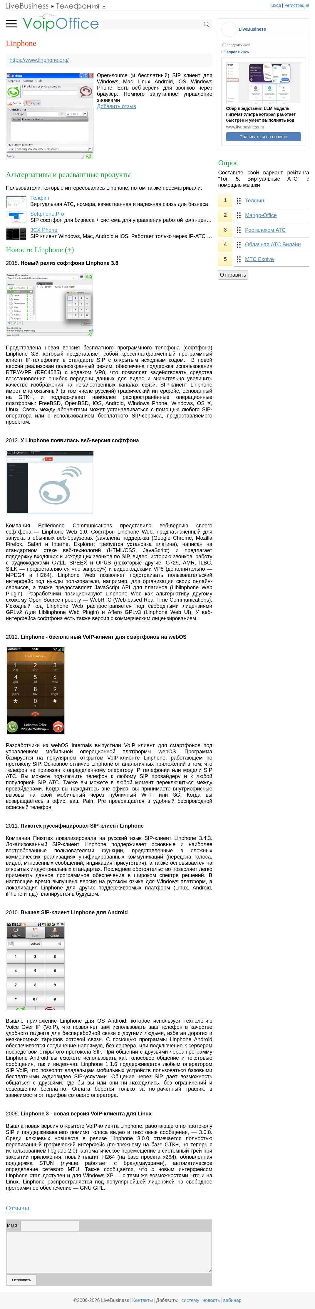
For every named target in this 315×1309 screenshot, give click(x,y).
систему (190, 1300)
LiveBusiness (252, 29)
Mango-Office (261, 215)
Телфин (39, 198)
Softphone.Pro (47, 214)
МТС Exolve (259, 259)
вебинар (232, 1300)
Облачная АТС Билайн (273, 244)
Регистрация (296, 5)
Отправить (233, 275)
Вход (276, 5)
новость (211, 1300)
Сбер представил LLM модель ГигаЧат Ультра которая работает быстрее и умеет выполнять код (261, 114)
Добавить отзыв (116, 106)
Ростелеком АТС (265, 230)
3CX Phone (43, 230)
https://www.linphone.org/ (39, 60)
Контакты (142, 1300)
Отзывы (17, 1208)
